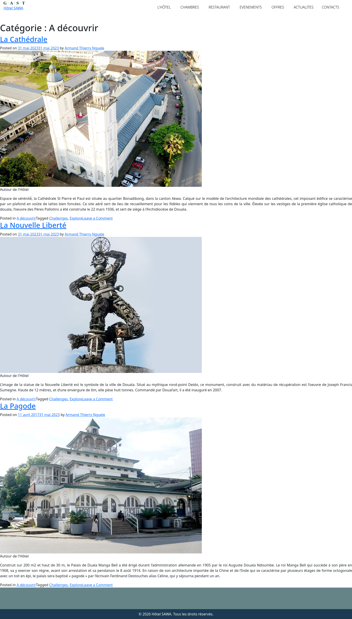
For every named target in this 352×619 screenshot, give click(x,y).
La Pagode (18, 406)
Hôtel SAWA (13, 8)
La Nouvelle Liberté (33, 225)
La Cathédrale (23, 39)
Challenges (58, 218)
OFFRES (278, 7)
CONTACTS (330, 7)
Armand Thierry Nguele (84, 48)
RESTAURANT (219, 7)
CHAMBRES (189, 7)
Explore (76, 218)
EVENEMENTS (251, 7)
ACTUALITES (303, 7)
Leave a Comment (97, 218)
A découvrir (26, 218)
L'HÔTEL (164, 7)
